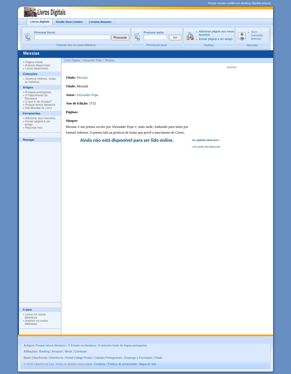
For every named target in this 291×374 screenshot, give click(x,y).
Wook (68, 351)
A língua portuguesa (38, 92)
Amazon (57, 351)
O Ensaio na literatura (82, 345)
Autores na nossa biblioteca (36, 322)
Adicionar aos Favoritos (40, 118)
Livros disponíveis (36, 68)
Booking (44, 351)
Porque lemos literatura (40, 104)
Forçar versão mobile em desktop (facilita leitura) (239, 3)
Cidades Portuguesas (108, 357)
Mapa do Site (147, 364)
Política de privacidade (122, 364)
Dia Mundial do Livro (38, 107)
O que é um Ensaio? (38, 101)
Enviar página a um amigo (216, 39)
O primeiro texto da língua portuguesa (122, 345)
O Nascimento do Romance (36, 97)
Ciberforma (56, 357)
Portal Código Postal (79, 357)
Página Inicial (33, 62)
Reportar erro (33, 127)
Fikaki (158, 357)
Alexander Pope (87, 95)
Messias (31, 53)
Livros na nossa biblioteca (35, 316)
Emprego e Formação (138, 357)
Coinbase (80, 351)
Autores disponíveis (38, 65)
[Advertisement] (40, 221)
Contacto (100, 364)
